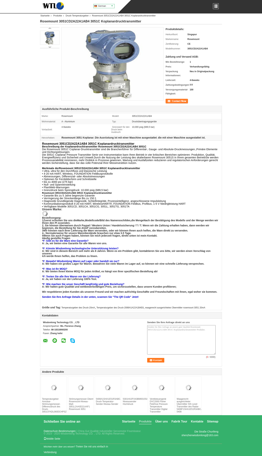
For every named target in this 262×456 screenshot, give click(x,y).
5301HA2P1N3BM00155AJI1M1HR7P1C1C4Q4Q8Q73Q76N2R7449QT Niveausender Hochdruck (134, 401)
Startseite (45, 15)
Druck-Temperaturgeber (77, 15)
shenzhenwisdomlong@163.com (199, 435)
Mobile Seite (52, 438)
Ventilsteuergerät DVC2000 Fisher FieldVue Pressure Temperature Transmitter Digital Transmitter (159, 405)
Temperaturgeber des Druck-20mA (78, 307)
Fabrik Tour (179, 421)
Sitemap (212, 421)
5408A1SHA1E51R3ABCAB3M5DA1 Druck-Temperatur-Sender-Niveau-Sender (108, 401)
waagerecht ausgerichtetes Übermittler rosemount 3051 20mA (175, 307)
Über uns (161, 421)
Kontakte (197, 421)
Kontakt (169, 101)
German (105, 6)
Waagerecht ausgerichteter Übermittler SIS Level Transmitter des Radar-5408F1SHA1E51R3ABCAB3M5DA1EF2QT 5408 (188, 405)
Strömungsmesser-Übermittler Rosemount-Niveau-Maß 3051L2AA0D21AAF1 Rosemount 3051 (81, 404)
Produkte (57, 15)
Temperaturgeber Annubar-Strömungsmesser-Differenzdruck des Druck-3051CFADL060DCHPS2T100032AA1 (54, 405)
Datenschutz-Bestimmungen (60, 431)
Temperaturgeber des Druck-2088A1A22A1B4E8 (120, 307)
